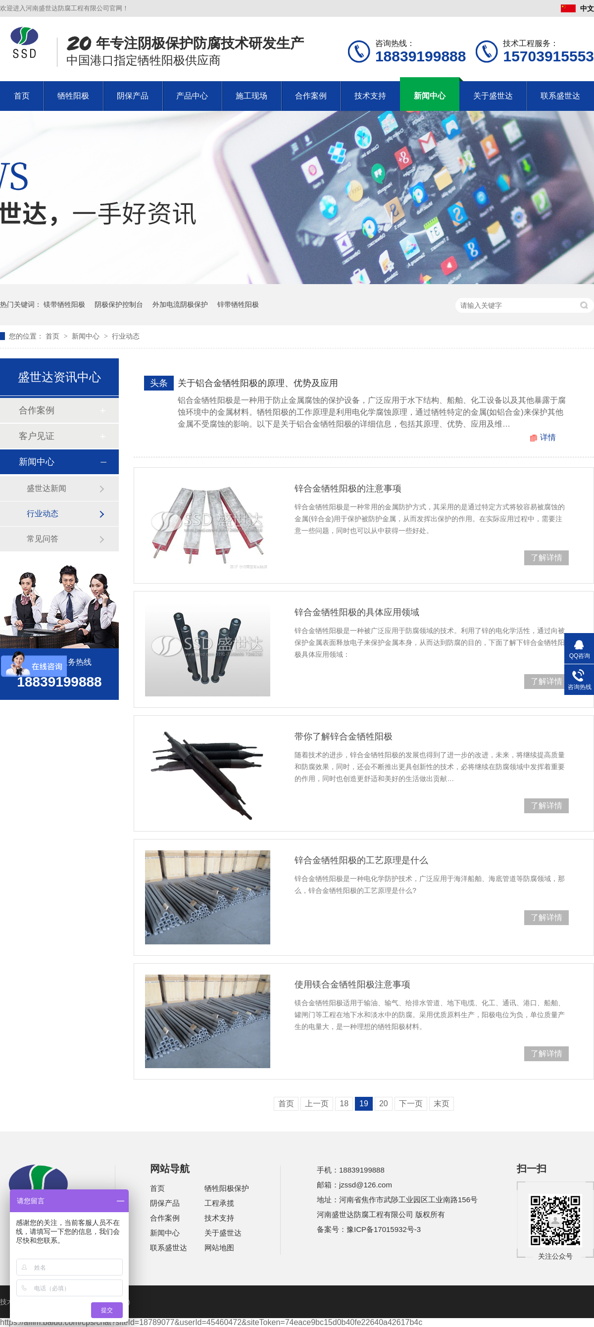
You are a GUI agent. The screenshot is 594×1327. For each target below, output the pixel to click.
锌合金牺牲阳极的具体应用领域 (357, 612)
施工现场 (251, 96)
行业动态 (126, 336)
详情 (548, 437)
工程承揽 (219, 1203)
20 (383, 1103)
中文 (577, 8)
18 (344, 1103)
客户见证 (36, 436)
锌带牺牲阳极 (238, 304)
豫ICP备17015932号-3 (383, 1229)
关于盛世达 (493, 96)
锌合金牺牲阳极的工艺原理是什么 (361, 860)
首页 (22, 96)
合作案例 (311, 96)
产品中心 (192, 96)
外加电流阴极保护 (180, 304)
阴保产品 (132, 96)
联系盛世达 (560, 96)
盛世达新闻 (46, 488)
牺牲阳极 (73, 96)
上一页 (317, 1103)
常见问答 (42, 539)
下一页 (411, 1103)
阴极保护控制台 (119, 304)
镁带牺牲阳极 (64, 304)
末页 (441, 1103)
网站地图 (219, 1247)
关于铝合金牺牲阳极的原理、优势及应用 (258, 383)
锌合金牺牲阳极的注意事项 (348, 488)
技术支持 (370, 96)
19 (363, 1103)
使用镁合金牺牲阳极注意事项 (352, 984)
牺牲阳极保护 (226, 1188)
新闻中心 (430, 96)
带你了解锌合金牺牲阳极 (344, 736)
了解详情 (546, 557)
